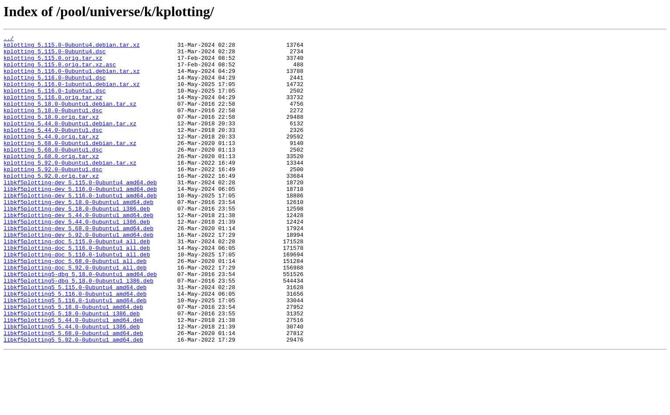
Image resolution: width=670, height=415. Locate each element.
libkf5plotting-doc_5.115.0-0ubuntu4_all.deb (76, 283)
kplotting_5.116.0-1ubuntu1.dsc (54, 102)
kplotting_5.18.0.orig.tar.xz (51, 134)
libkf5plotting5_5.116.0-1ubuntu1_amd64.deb (75, 354)
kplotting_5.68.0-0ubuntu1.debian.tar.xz (69, 165)
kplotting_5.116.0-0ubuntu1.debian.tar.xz (71, 79)
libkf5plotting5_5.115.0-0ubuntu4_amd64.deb (75, 338)
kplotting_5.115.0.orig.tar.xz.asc (59, 71)
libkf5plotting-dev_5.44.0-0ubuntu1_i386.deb (76, 259)
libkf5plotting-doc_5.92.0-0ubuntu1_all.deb (75, 314)
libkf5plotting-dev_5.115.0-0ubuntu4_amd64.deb (80, 212)
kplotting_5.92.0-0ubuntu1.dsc (52, 197)
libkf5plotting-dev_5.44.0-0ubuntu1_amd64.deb (78, 252)
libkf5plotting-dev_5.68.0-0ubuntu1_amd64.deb (78, 267)
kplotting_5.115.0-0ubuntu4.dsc (54, 55)
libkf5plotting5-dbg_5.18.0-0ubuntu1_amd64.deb (80, 322)
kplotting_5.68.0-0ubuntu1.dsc (52, 173)
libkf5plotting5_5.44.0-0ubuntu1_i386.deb (71, 385)
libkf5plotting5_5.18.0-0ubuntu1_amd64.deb (73, 362)
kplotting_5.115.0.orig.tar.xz (52, 63)
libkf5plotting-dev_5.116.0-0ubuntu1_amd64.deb (80, 220)
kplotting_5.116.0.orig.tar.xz (52, 110)
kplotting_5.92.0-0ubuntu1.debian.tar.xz (69, 189)
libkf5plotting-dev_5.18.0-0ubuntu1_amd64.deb (78, 236)
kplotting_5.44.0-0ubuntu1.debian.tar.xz (69, 141)
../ (8, 39)
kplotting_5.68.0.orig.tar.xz (51, 181)
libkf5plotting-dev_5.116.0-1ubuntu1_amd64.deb (80, 228)
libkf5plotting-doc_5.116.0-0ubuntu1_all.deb (76, 291)
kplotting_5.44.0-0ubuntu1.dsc (52, 149)
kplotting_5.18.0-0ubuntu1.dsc (52, 126)
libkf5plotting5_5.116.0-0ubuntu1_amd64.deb (75, 346)
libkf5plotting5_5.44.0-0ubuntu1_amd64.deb (73, 377)
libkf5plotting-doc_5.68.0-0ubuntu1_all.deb (75, 307)
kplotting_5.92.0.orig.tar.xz (51, 204)
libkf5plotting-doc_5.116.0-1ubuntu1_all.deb (76, 299)
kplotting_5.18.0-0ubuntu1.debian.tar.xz (69, 118)
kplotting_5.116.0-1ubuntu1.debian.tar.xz (71, 94)
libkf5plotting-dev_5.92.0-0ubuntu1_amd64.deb (78, 275)
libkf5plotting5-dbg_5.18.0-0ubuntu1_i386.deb (78, 330)
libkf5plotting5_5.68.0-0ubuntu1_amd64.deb (73, 393)
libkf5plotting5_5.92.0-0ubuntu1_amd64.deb (73, 401)
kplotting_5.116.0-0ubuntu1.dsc (54, 86)
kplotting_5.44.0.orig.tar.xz (51, 157)
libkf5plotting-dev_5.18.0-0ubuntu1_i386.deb (76, 244)
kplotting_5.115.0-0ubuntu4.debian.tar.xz (71, 47)
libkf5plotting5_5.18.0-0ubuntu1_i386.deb (71, 370)
